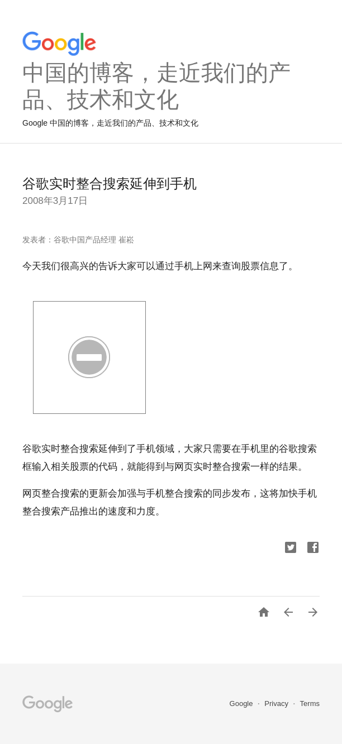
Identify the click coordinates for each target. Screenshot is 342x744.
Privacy (277, 703)
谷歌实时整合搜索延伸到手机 (109, 183)
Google (242, 703)
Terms (310, 703)
